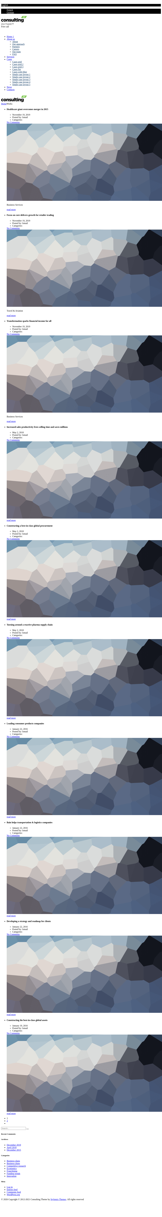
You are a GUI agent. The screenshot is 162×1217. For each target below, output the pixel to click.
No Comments (13, 122)
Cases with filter (19, 72)
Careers (15, 49)
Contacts (11, 89)
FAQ (14, 54)
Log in (10, 1187)
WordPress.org (13, 1194)
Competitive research (16, 1166)
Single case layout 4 (21, 82)
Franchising (12, 1171)
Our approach (18, 44)
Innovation (11, 1176)
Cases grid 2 (17, 64)
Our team (16, 52)
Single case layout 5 (21, 84)
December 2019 (14, 1145)
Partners (16, 46)
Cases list (16, 69)
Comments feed (14, 1192)
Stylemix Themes (58, 1199)
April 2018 (12, 1147)
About (15, 41)
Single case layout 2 (21, 77)
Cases (9, 59)
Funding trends (13, 1173)
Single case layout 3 (21, 79)
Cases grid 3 (17, 67)
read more (11, 209)
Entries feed (12, 1189)
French (10, 10)
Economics (12, 1168)
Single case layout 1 (21, 74)
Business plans (13, 1161)
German (10, 12)
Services (10, 57)
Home (4, 104)
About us (11, 39)
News (9, 87)
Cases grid (17, 62)
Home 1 (10, 36)
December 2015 (14, 1150)
